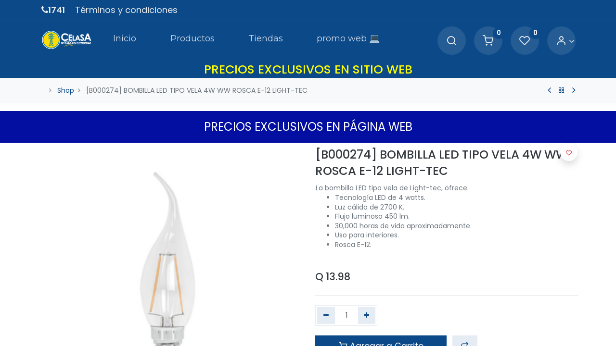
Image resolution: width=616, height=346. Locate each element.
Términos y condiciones (126, 10)
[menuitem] (124, 40)
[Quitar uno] (326, 315)
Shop (65, 90)
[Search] (451, 41)
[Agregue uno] (367, 315)
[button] (569, 152)
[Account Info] (565, 41)
